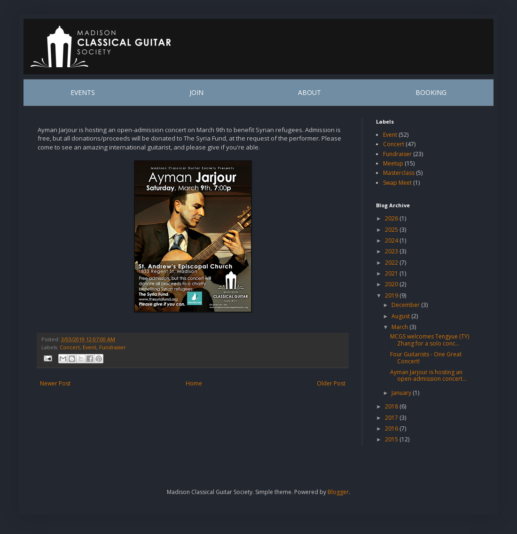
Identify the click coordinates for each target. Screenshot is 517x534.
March (400, 327)
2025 (392, 230)
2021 (392, 273)
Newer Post (55, 383)
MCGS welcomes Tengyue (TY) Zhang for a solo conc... (429, 339)
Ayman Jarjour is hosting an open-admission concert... (428, 375)
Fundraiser (112, 347)
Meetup (393, 163)
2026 (392, 218)
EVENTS (82, 92)
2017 (392, 418)
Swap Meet (397, 183)
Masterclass (399, 173)
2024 (392, 240)
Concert (70, 347)
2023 (392, 251)
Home (194, 383)
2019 (392, 295)
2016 (392, 428)
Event (89, 347)
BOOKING (430, 92)
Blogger (338, 492)
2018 (392, 406)
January (402, 393)
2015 (392, 439)
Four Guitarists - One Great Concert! (426, 357)
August (401, 316)
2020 (392, 284)
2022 (392, 263)
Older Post (331, 383)
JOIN (196, 92)
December (406, 305)
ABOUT (309, 92)
